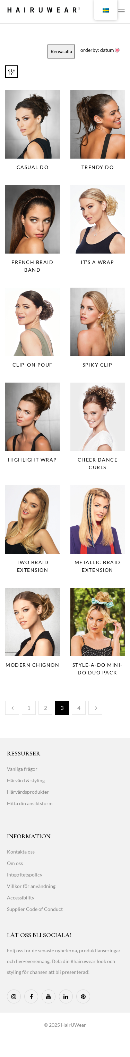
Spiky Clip (98, 365)
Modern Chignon (32, 665)
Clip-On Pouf (32, 365)
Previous (12, 708)
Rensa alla (61, 51)
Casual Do (33, 167)
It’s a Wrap (97, 262)
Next (95, 708)
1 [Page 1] (29, 708)
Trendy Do (97, 167)
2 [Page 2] (45, 708)
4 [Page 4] (78, 708)
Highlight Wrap (32, 460)
